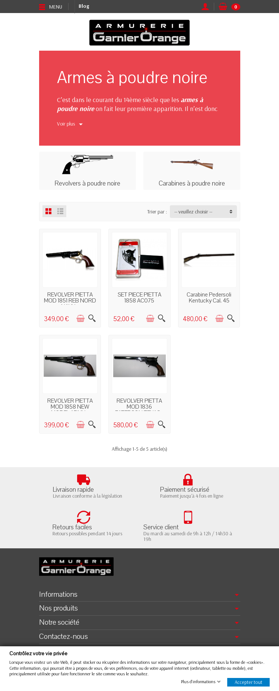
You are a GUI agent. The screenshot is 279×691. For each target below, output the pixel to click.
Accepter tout (248, 682)
